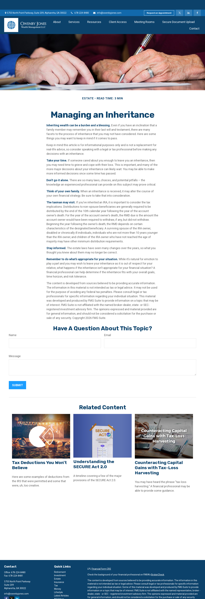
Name (12, 325)
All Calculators (61, 592)
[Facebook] (197, 3)
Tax (56, 576)
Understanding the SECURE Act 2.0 (93, 454)
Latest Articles (61, 586)
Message (15, 346)
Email (107, 325)
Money (57, 579)
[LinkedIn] (188, 3)
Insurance (59, 572)
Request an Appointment (159, 3)
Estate (57, 569)
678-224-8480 (79, 3)
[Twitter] (179, 3)
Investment (60, 565)
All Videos (59, 589)
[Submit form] (17, 375)
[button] (57, 12)
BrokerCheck (157, 565)
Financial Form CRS (101, 559)
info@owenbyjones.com (107, 3)
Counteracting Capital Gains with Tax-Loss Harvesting (159, 458)
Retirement (60, 562)
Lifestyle (58, 582)
